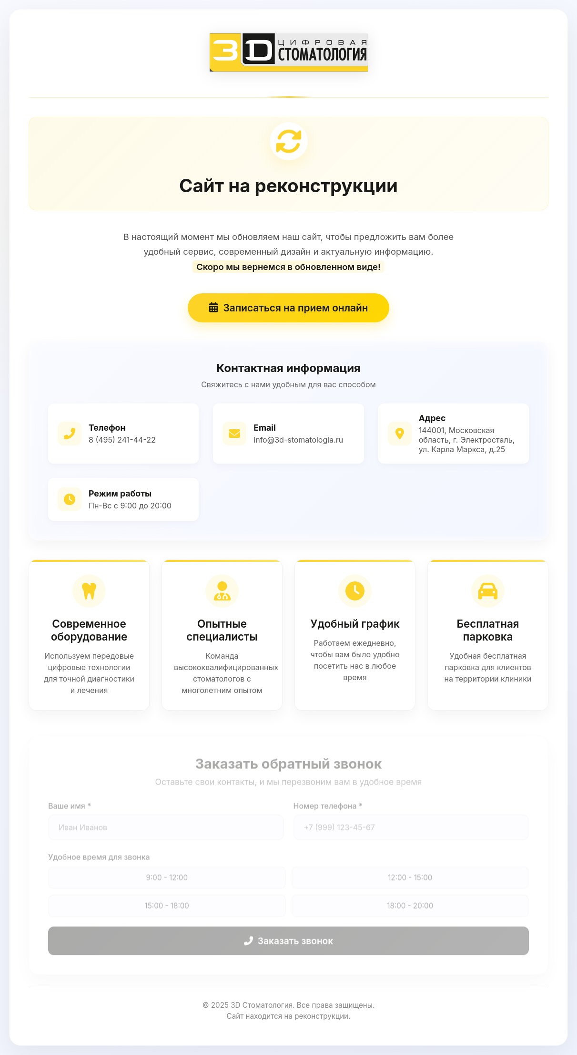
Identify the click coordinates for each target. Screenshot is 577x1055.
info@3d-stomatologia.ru (298, 441)
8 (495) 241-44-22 (122, 441)
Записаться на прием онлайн (288, 310)
